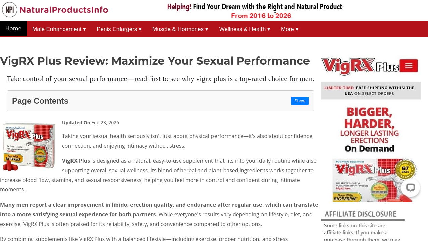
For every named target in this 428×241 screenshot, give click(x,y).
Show (299, 100)
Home (13, 28)
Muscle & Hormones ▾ (180, 29)
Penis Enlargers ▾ (119, 29)
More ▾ (289, 29)
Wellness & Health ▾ (244, 29)
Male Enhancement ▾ (59, 29)
